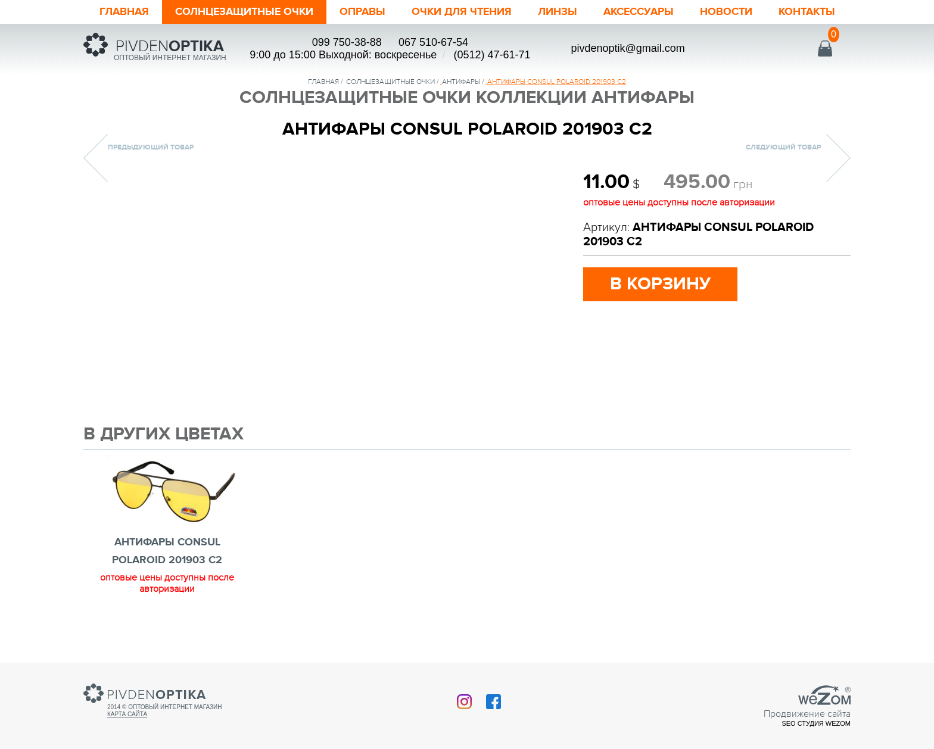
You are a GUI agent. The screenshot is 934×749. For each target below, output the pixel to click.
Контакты (807, 11)
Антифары (461, 81)
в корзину (660, 284)
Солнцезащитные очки (244, 11)
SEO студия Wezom (816, 723)
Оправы (362, 11)
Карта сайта (127, 714)
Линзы (557, 11)
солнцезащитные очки (390, 81)
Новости (726, 11)
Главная (124, 11)
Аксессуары (638, 11)
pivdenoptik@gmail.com (627, 48)
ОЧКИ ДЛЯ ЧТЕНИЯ (462, 11)
